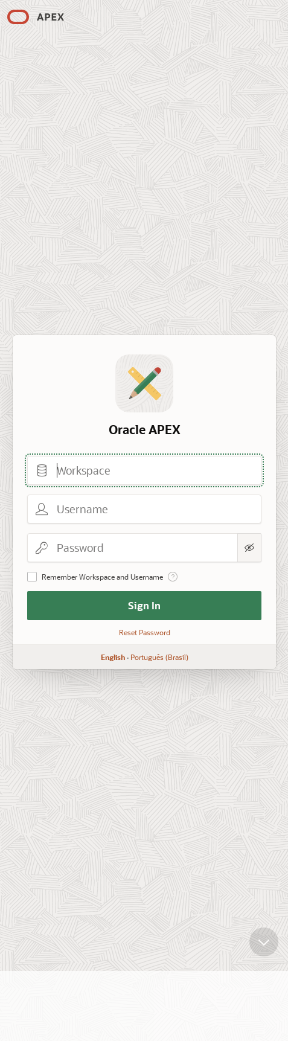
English (112, 657)
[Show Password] (249, 547)
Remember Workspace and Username (102, 576)
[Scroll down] (263, 932)
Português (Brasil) (159, 657)
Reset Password (144, 632)
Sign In (144, 605)
